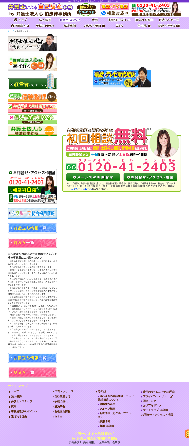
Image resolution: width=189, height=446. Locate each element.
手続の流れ (61, 401)
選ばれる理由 (19, 416)
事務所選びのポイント (24, 411)
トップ (11, 31)
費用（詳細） (107, 426)
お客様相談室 (107, 404)
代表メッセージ (64, 391)
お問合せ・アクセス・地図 (157, 414)
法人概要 (16, 396)
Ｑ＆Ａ (58, 416)
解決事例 (60, 406)
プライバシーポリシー (158, 396)
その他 (102, 391)
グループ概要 (107, 408)
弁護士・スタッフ (21, 401)
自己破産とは (62, 396)
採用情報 (104, 421)
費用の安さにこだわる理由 (159, 391)
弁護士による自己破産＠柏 (94, 438)
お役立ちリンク (152, 405)
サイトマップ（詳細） (156, 410)
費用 (13, 406)
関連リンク (149, 400)
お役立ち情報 (62, 411)
